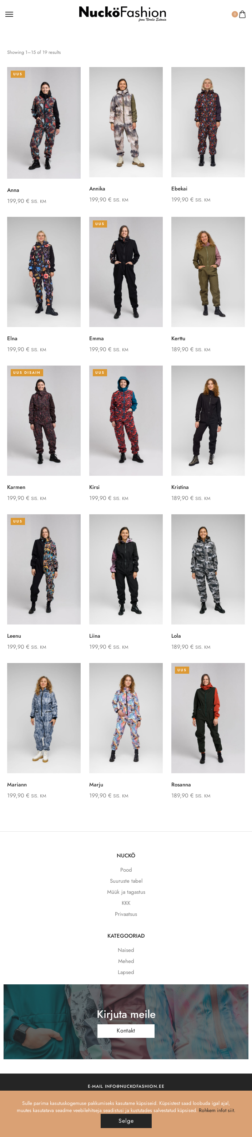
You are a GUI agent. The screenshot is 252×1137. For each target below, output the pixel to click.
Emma (96, 338)
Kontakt (126, 1030)
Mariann (17, 785)
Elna (12, 338)
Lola (176, 636)
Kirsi (94, 487)
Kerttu (178, 338)
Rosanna (181, 785)
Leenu (14, 636)
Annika (97, 189)
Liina (94, 636)
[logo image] (122, 13)
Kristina (180, 487)
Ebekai (179, 189)
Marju (96, 785)
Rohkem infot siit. (217, 1110)
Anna (13, 190)
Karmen (16, 487)
